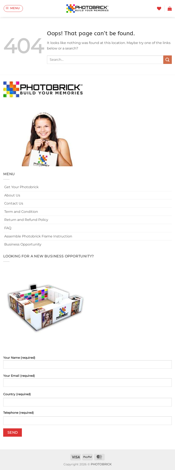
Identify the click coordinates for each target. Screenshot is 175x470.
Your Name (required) (87, 364)
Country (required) (17, 394)
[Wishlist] (159, 8)
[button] (13, 8)
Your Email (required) (87, 382)
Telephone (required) (18, 413)
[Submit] (167, 59)
